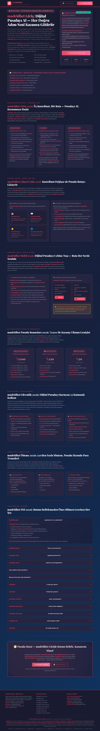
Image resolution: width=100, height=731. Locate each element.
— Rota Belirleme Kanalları (25, 75)
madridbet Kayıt (40, 698)
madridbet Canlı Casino (41, 700)
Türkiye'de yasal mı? (33, 592)
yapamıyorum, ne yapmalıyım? (35, 520)
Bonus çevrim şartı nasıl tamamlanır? (20, 577)
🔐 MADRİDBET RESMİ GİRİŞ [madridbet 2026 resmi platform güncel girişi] (76, 53)
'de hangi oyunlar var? (34, 628)
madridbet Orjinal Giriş (41, 711)
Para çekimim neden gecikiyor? (18, 570)
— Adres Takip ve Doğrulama (24, 78)
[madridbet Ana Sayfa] (18, 3)
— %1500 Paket (23, 82)
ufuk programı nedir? (34, 621)
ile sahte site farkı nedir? (36, 614)
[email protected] (75, 698)
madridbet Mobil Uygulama (42, 706)
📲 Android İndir (80, 299)
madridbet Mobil (59, 728)
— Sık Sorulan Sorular (21, 90)
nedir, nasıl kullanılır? (35, 599)
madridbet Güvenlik (78, 728)
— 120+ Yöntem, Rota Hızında (22, 87)
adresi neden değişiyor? (36, 606)
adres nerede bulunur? (35, 548)
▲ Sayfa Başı (10, 728)
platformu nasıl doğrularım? (35, 563)
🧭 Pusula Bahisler (68, 3)
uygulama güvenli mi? (34, 555)
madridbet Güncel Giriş (41, 696)
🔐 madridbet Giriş (84, 3)
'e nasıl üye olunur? (33, 584)
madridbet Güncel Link (41, 708)
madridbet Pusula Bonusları (42, 704)
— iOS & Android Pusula (23, 80)
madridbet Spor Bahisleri (42, 702)
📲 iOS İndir (59, 297)
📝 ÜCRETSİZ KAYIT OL (60, 664)
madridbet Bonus (68, 728)
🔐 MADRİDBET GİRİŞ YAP (41, 664)
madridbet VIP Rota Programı (43, 713)
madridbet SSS (50, 728)
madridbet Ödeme (88, 728)
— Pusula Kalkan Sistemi (22, 85)
